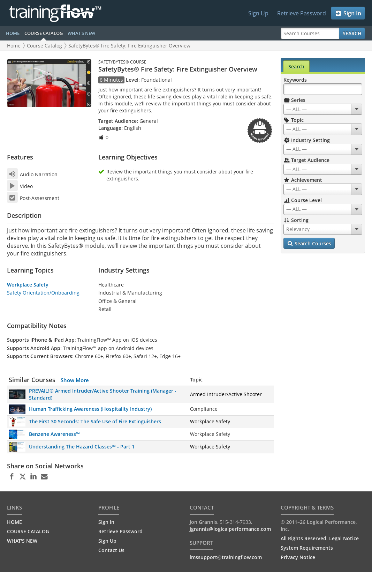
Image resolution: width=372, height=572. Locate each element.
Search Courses (309, 243)
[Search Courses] (310, 33)
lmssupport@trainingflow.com (226, 557)
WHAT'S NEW (81, 33)
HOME (13, 33)
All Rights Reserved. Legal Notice (320, 538)
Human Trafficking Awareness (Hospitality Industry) (90, 409)
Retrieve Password (301, 13)
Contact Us (111, 550)
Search (352, 33)
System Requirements (307, 547)
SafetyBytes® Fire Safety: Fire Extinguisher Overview (129, 45)
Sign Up (258, 13)
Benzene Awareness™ (54, 434)
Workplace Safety (27, 284)
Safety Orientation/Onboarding (43, 292)
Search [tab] (296, 66)
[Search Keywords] (322, 89)
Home (14, 45)
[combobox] (322, 109)
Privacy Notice (298, 557)
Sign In (348, 13)
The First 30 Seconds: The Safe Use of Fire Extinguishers (95, 421)
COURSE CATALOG (43, 33)
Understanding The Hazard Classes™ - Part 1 (82, 446)
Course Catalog (44, 45)
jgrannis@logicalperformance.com (230, 529)
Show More (75, 380)
